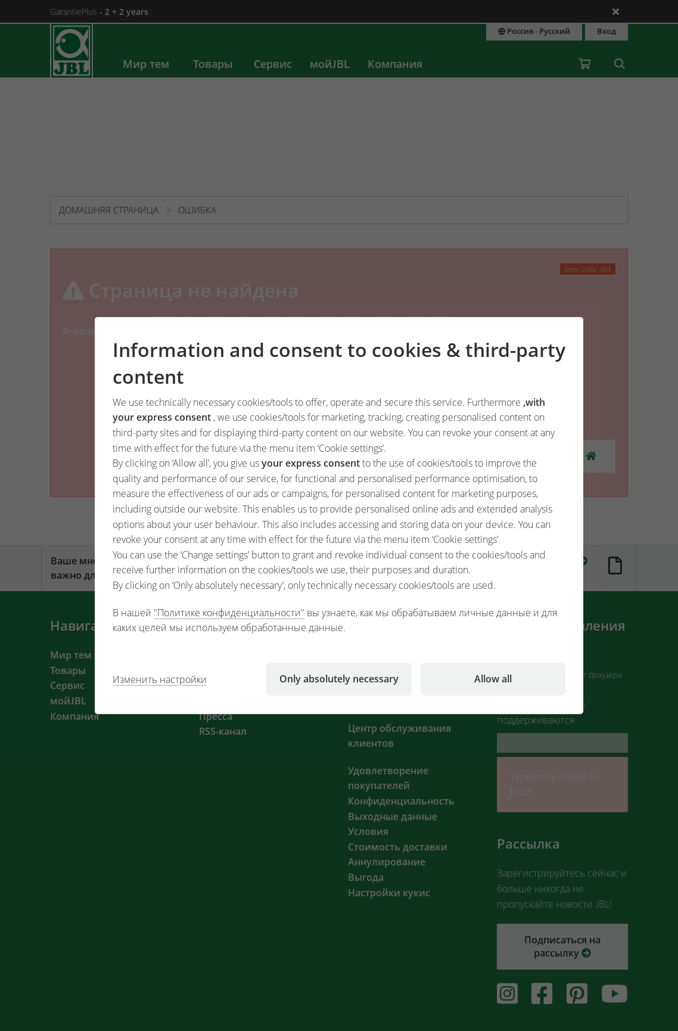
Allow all (493, 678)
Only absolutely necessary (339, 678)
